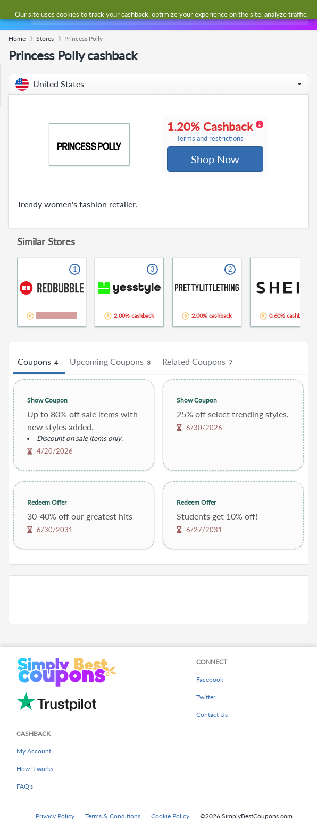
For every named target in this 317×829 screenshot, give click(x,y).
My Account (33, 751)
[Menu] (13, 15)
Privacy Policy (55, 816)
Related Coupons (199, 363)
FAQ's (24, 786)
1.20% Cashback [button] (214, 132)
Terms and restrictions (210, 139)
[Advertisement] (158, 601)
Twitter (205, 697)
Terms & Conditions (112, 816)
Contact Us (212, 714)
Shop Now (214, 159)
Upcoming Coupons (112, 363)
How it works (34, 769)
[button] (158, 84)
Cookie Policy (170, 816)
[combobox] (169, 14)
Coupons (39, 363)
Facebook (209, 679)
